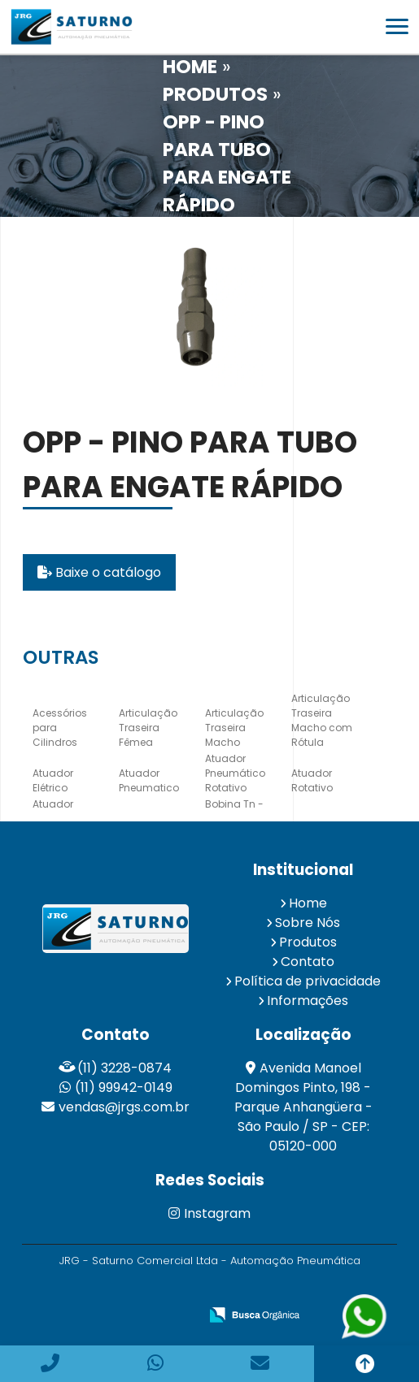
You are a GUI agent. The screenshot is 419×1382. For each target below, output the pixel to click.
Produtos (308, 942)
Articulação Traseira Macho (234, 727)
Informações (307, 1000)
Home (308, 903)
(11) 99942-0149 (123, 1087)
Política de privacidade (307, 981)
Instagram (209, 1213)
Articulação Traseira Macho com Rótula (321, 720)
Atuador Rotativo (312, 780)
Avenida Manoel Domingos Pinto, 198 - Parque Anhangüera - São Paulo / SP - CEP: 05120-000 (303, 1107)
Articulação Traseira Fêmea (148, 727)
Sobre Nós (307, 922)
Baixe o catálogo (99, 572)
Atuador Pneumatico (149, 780)
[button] (397, 26)
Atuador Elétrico (53, 780)
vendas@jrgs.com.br (124, 1107)
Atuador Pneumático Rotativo (235, 773)
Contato (307, 961)
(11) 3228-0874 (124, 1068)
